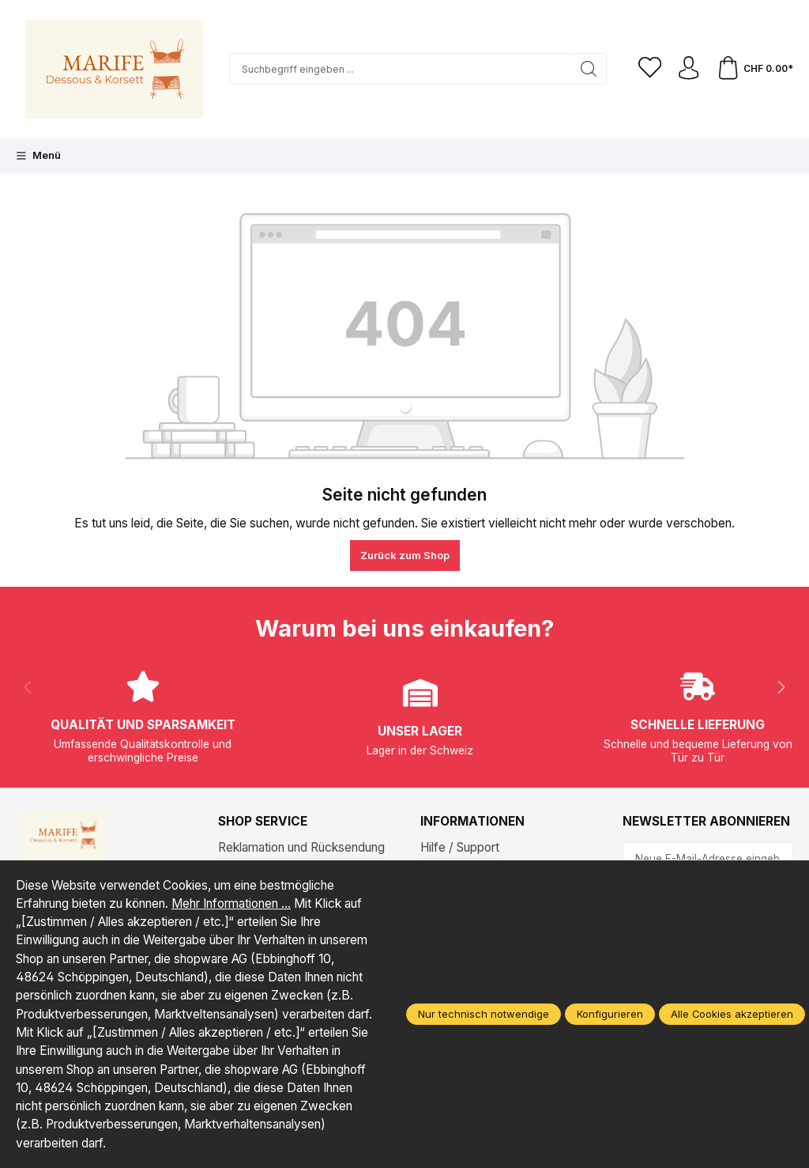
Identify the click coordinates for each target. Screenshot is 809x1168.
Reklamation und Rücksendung (301, 847)
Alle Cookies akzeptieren (732, 1013)
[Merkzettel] (648, 69)
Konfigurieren (610, 1013)
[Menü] (38, 155)
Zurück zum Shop (405, 555)
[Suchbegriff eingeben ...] (399, 69)
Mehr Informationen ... (231, 903)
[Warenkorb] (754, 69)
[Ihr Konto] (688, 69)
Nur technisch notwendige (483, 1013)
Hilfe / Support (459, 847)
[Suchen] (587, 69)
